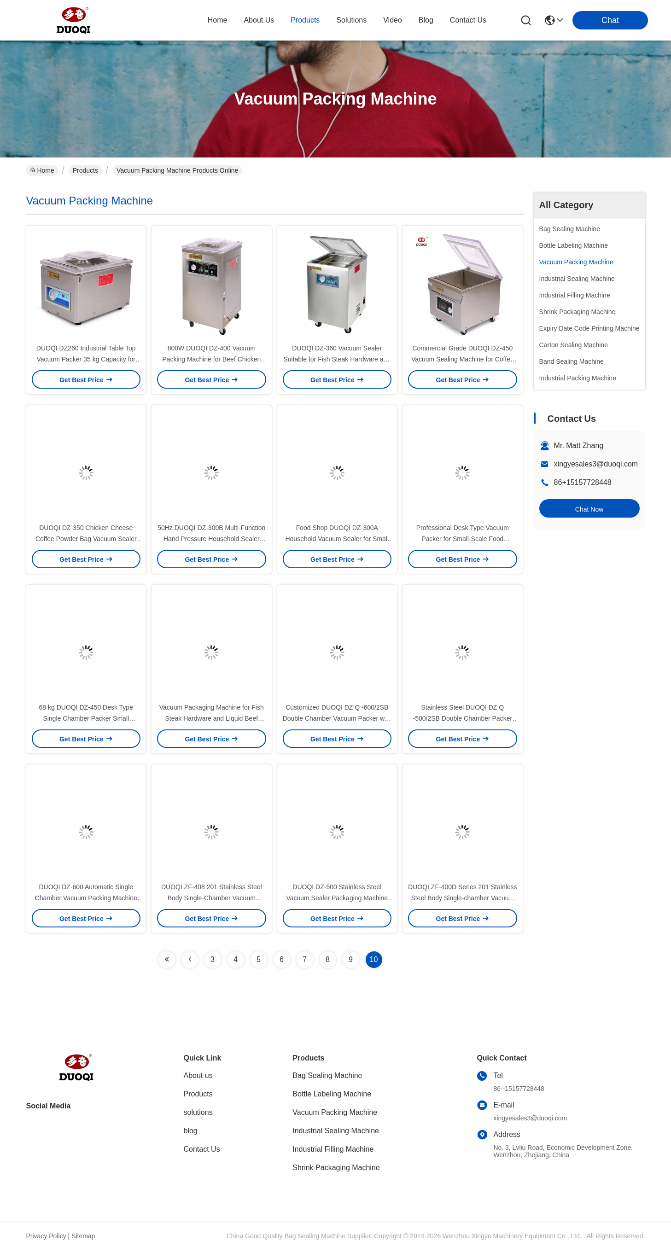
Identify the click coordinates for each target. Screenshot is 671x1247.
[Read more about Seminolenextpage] (166, 959)
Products (85, 170)
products (305, 20)
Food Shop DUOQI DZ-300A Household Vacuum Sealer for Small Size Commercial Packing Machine (337, 539)
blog (426, 20)
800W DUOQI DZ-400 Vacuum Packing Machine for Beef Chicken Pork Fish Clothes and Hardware (211, 359)
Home (218, 20)
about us (259, 20)
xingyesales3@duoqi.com (596, 464)
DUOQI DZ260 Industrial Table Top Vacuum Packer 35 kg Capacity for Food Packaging (86, 359)
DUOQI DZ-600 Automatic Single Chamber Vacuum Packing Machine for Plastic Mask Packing (86, 898)
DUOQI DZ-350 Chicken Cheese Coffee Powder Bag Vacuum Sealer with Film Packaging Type (86, 539)
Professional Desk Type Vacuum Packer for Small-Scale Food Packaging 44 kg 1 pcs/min (462, 539)
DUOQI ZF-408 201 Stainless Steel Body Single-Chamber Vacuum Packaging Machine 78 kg (211, 898)
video (392, 20)
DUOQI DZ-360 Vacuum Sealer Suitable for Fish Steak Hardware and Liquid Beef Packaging (337, 359)
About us (198, 1075)
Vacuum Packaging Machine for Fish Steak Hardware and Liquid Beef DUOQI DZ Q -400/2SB (211, 718)
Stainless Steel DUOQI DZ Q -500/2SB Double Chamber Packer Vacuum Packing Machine (463, 718)
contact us (468, 20)
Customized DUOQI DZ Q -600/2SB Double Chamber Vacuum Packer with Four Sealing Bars (337, 718)
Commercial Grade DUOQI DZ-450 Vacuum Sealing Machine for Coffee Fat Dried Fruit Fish (462, 359)
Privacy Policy (46, 1236)
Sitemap (83, 1236)
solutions (351, 20)
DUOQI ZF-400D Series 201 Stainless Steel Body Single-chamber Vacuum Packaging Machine (462, 898)
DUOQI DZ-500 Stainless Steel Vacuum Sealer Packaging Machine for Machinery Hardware (337, 898)
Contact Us (202, 1149)
